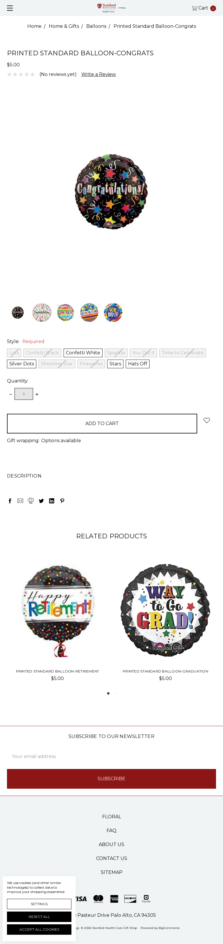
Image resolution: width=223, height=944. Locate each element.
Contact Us (111, 858)
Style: (25, 341)
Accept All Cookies (39, 929)
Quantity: (17, 381)
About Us (111, 844)
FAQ (111, 830)
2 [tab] (115, 693)
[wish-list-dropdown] (206, 420)
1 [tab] (108, 693)
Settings (39, 904)
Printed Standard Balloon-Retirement (57, 671)
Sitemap (112, 872)
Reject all (39, 916)
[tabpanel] (57, 624)
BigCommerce (169, 928)
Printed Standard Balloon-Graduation (165, 671)
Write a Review (98, 74)
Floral (111, 816)
